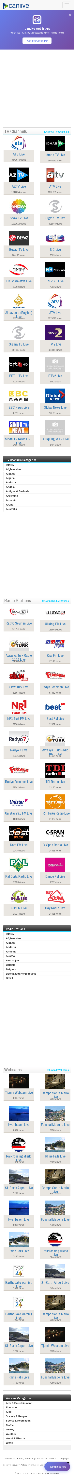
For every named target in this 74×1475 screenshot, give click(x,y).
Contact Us (41, 1458)
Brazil (9, 978)
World (9, 1442)
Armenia (11, 500)
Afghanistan (13, 469)
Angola (10, 486)
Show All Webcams (58, 1070)
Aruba (9, 504)
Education (12, 1407)
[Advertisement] (37, 87)
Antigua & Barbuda (17, 491)
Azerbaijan (12, 960)
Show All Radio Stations (55, 601)
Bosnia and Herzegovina (21, 973)
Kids (8, 1411)
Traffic (10, 1425)
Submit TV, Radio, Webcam (19, 1458)
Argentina (12, 495)
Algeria (10, 478)
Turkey (10, 464)
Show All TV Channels (56, 132)
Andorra (11, 482)
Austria (10, 955)
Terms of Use (36, 1465)
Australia (11, 509)
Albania (10, 473)
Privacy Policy (19, 1465)
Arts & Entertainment (19, 1403)
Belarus (10, 964)
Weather (11, 1434)
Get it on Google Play (37, 40)
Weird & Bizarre (15, 1438)
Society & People (16, 1416)
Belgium (11, 969)
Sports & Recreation (18, 1420)
